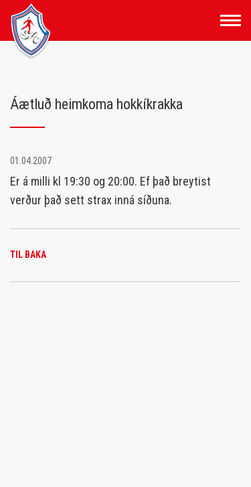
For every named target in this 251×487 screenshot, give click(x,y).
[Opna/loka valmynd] (230, 20)
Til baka (28, 254)
